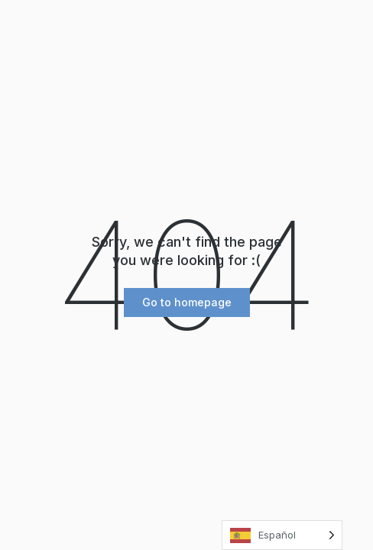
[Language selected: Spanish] (282, 535)
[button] (187, 302)
